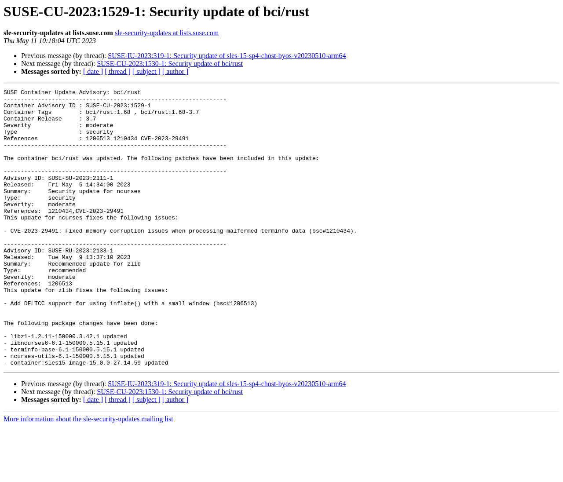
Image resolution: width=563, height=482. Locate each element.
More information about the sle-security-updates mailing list (88, 474)
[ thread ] (118, 71)
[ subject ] (146, 71)
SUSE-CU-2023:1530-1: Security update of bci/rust (170, 63)
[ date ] (93, 71)
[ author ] (175, 71)
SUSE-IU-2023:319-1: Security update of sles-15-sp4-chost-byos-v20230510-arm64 (227, 55)
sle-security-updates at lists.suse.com (167, 33)
